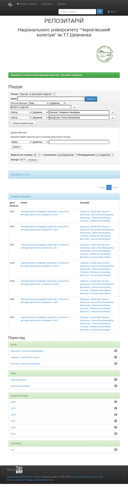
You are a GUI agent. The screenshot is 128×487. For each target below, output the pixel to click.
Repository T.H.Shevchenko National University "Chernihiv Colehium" (46, 75)
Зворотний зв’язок (44, 480)
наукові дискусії (18, 379)
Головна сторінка (27, 3)
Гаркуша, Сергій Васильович (94, 211)
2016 (13, 414)
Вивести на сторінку (22, 155)
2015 (13, 408)
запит (14, 98)
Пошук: (15, 94)
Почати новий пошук (23, 123)
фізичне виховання (20, 386)
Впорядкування (86, 155)
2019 (13, 427)
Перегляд (47, 4)
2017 (13, 421)
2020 (13, 434)
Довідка (61, 4)
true (13, 450)
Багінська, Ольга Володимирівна (96, 214)
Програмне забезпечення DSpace (24, 477)
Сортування (49, 155)
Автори (15, 159)
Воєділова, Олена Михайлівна (95, 217)
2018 (13, 402)
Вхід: (112, 11)
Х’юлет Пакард (25, 480)
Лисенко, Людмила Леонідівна (95, 221)
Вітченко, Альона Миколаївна (95, 239)
